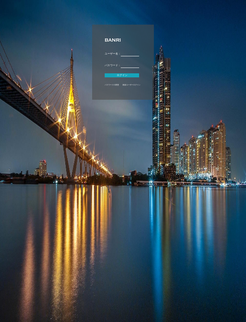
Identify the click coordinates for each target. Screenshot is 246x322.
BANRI (113, 40)
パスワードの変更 (112, 85)
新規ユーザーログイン (131, 85)
